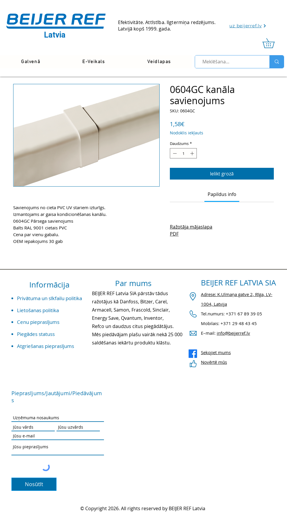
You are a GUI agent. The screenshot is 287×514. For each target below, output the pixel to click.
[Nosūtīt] (34, 484)
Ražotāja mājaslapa (191, 227)
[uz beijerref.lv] (248, 26)
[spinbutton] (183, 153)
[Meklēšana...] (229, 61)
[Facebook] (193, 353)
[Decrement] (174, 153)
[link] (273, 43)
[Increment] (192, 153)
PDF (174, 234)
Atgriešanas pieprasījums (45, 346)
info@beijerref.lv (233, 333)
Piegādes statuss (36, 334)
